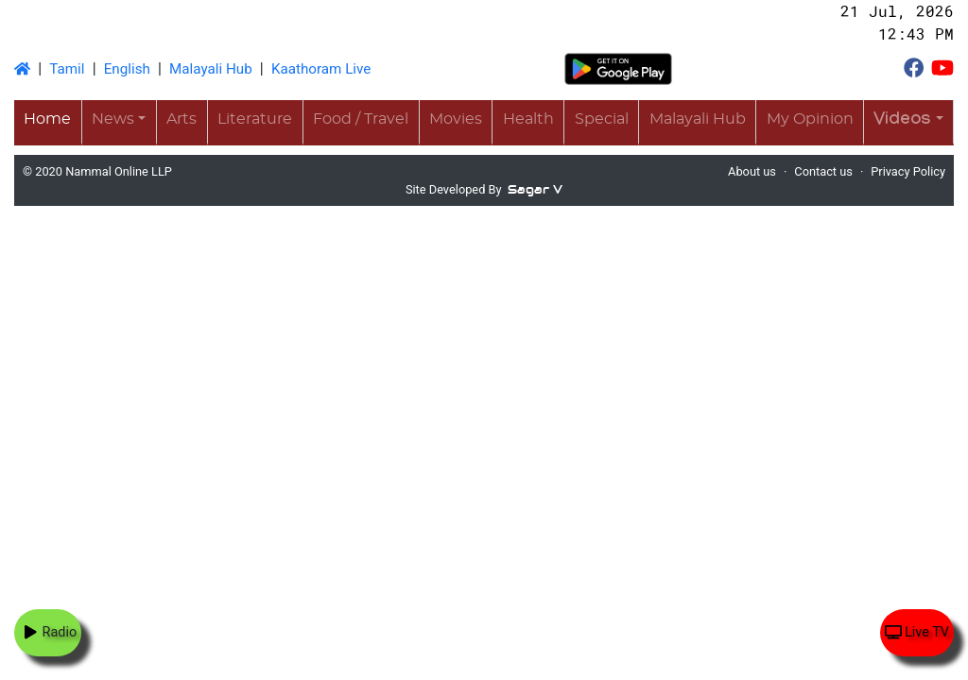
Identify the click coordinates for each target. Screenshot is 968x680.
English (127, 68)
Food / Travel (360, 119)
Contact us (823, 171)
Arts (181, 119)
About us (752, 171)
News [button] (113, 119)
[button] (908, 121)
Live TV (917, 632)
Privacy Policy (908, 171)
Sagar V (535, 189)
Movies (455, 119)
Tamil (66, 68)
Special (602, 119)
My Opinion (810, 119)
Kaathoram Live (321, 68)
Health (528, 119)
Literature (254, 119)
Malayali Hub (210, 68)
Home (47, 119)
